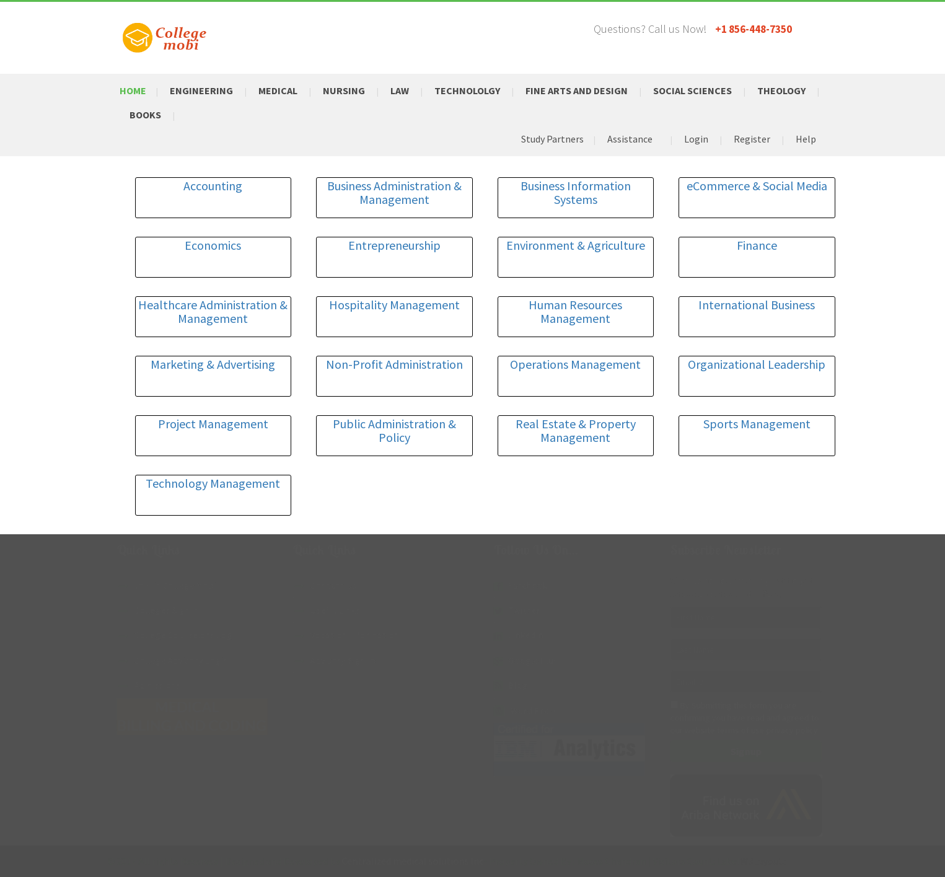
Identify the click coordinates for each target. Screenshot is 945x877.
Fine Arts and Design (576, 90)
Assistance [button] (630, 139)
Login (696, 139)
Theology (781, 90)
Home (133, 90)
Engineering (201, 90)
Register (752, 139)
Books (145, 114)
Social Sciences (692, 90)
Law (399, 90)
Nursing (344, 90)
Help (806, 139)
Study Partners (552, 139)
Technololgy (467, 90)
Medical (277, 90)
